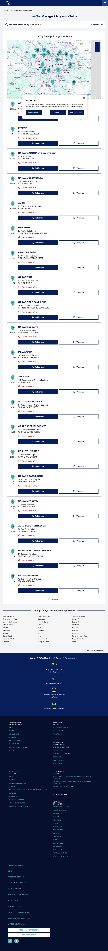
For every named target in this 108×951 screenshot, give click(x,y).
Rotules (11, 750)
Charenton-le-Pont (10, 619)
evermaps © (100, 651)
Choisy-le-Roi (42, 639)
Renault (56, 817)
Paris (39, 636)
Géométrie (12, 737)
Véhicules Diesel (59, 850)
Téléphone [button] (38, 143)
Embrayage (57, 757)
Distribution (57, 750)
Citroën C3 (57, 836)
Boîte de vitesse (59, 760)
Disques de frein (59, 731)
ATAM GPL (24, 376)
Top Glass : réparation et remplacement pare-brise (27, 790)
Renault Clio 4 (58, 820)
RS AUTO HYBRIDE (28, 451)
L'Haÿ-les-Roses (43, 616)
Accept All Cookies (75, 112)
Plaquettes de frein (60, 727)
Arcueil (5, 633)
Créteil (39, 633)
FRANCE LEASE (27, 252)
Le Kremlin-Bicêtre (10, 622)
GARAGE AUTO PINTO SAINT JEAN (37, 153)
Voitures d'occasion (57, 803)
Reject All (58, 112)
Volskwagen (57, 846)
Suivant (55, 599)
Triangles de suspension (17, 747)
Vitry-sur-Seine (8, 625)
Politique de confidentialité (19, 912)
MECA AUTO (25, 351)
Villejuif (5, 628)
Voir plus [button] (78, 143)
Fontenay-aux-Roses (80, 636)
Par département (59, 810)
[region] (54, 107)
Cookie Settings (33, 112)
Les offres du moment (17, 883)
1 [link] (48, 599)
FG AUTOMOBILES (28, 575)
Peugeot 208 (57, 826)
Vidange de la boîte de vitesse (19, 806)
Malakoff (75, 619)
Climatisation (13, 796)
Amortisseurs (13, 744)
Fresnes (75, 630)
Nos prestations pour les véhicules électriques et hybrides (72, 782)
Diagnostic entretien (16, 800)
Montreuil (75, 633)
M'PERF (22, 128)
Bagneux (40, 630)
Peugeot (56, 823)
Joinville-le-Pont (78, 616)
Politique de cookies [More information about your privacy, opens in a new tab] (76, 106)
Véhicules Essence (60, 853)
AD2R (21, 202)
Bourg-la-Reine (43, 642)
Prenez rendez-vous (16, 877)
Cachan (6, 642)
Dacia (55, 840)
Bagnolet (75, 622)
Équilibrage (12, 731)
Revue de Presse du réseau (19, 894)
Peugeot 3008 (58, 830)
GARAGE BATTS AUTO (30, 476)
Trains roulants (14, 740)
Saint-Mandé (8, 636)
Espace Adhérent (29, 935)
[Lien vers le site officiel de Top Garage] (7, 3)
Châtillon (75, 625)
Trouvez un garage (16, 865)
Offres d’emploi (14, 889)
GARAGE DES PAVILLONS (32, 302)
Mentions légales (15, 906)
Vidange (11, 776)
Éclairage (12, 793)
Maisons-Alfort (8, 639)
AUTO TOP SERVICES (30, 401)
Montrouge (41, 619)
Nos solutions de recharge (63, 786)
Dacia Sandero (58, 843)
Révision (11, 780)
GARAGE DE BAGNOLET (31, 177)
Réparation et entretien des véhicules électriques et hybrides (73, 777)
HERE (99, 98)
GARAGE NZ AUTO (28, 327)
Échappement (58, 763)
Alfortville (6, 630)
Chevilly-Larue (43, 622)
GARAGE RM (25, 277)
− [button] (97, 49)
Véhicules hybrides (60, 856)
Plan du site (13, 900)
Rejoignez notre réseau (29, 930)
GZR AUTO (24, 227)
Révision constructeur (17, 783)
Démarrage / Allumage (61, 754)
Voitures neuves (60, 795)
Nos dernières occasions (62, 807)
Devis (10, 871)
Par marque (57, 813)
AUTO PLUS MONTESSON (32, 525)
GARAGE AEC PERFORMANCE (34, 550)
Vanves (75, 628)
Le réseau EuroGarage (17, 924)
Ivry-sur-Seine (26, 10)
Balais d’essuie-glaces (16, 803)
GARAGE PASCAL (28, 500)
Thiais (39, 628)
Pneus (10, 727)
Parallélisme (13, 734)
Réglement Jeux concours (19, 918)
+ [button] (97, 44)
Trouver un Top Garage (11, 10)
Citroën (56, 833)
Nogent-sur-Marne (79, 639)
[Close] (84, 97)
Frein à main (57, 734)
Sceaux (75, 642)
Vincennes (41, 625)
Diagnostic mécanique (61, 747)
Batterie (11, 786)
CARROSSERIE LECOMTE (32, 426)
